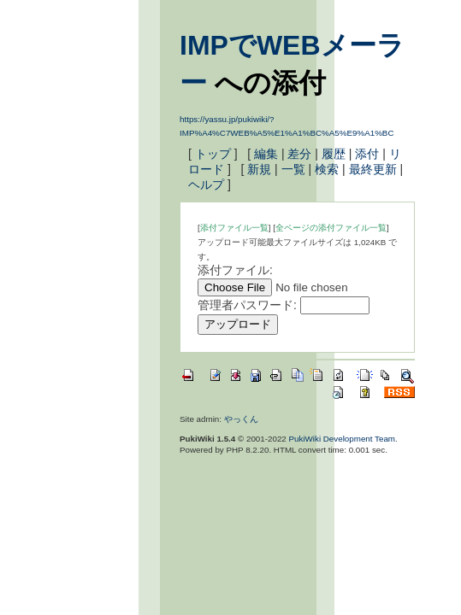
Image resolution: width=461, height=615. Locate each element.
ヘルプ (206, 184)
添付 (367, 154)
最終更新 (373, 169)
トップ (213, 154)
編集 (266, 154)
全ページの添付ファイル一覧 (331, 227)
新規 (259, 169)
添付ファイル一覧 (234, 227)
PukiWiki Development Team (342, 438)
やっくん (241, 419)
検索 (327, 169)
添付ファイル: (235, 270)
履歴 (334, 154)
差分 (299, 154)
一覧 (293, 169)
